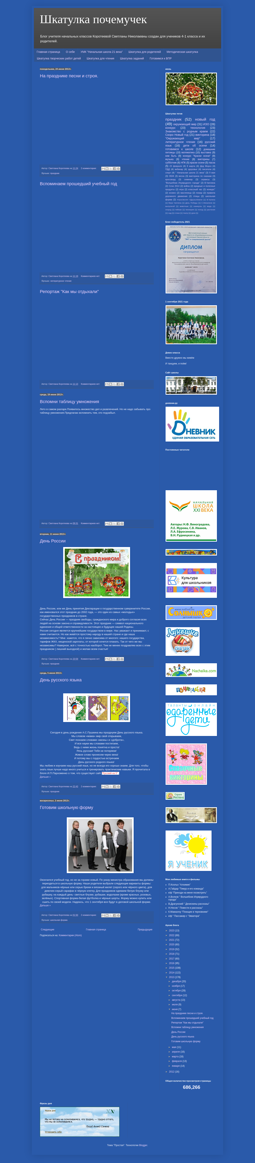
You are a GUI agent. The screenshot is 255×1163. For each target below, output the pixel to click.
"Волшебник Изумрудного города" (182, 183)
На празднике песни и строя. (69, 75)
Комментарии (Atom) (70, 935)
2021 (172, 940)
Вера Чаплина (175, 203)
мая (174, 1047)
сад (169, 213)
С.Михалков (206, 203)
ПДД (167, 169)
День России (53, 540)
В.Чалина (211, 200)
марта (175, 1056)
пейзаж (178, 210)
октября (176, 990)
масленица (185, 193)
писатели (206, 169)
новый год (205, 119)
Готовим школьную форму (66, 807)
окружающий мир (184, 124)
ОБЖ (171, 176)
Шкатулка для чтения (100, 58)
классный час (195, 189)
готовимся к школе (179, 149)
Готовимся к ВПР (161, 58)
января (176, 1066)
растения (211, 210)
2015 (172, 967)
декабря (177, 981)
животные (184, 206)
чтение (185, 159)
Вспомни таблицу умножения (69, 401)
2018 (172, 953)
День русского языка (61, 679)
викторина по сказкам (200, 176)
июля (175, 1004)
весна (181, 176)
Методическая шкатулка (182, 51)
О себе (70, 51)
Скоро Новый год (176, 134)
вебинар (179, 169)
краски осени (197, 162)
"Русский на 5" (110, 773)
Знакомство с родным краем (186, 131)
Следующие (47, 929)
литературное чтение (61, 281)
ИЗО (206, 124)
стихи (177, 213)
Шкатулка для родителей (144, 51)
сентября (177, 995)
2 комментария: (89, 168)
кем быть (171, 155)
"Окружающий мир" (182, 138)
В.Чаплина (209, 183)
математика (188, 152)
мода (209, 206)
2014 (172, 972)
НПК (183, 162)
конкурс (170, 127)
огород (168, 210)
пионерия (189, 210)
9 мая (212, 172)
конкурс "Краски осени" (197, 155)
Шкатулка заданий (132, 58)
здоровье (192, 169)
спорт (168, 172)
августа (176, 1000)
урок (193, 213)
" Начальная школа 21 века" (190, 172)
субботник (171, 162)
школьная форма (58, 920)
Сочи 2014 (174, 186)
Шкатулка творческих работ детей (59, 58)
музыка (169, 159)
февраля (177, 1061)
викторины (204, 159)
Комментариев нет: (91, 276)
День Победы (191, 203)
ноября (176, 986)
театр (185, 213)
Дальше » (45, 776)
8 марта (191, 166)
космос (172, 193)
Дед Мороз (205, 166)
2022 (172, 935)
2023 (172, 930)
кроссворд (170, 179)
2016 (172, 963)
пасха (212, 162)
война (187, 186)
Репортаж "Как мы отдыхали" (69, 291)
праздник (54, 173)
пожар (199, 193)
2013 (172, 977)
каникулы (198, 206)
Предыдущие (145, 929)
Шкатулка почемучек (93, 19)
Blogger (143, 1145)
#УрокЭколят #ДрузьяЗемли (189, 200)
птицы (196, 196)
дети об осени (195, 145)
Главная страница (48, 51)
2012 (172, 1071)
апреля (176, 1051)
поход (200, 210)
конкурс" (211, 189)
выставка (206, 152)
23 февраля (176, 166)
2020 (172, 944)
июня (175, 1009)
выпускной (170, 206)
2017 (172, 958)
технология (197, 127)
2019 (172, 949)
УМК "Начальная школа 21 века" (102, 51)
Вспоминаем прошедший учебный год (78, 183)
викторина (202, 134)
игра (181, 189)
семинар (188, 179)
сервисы (205, 179)
